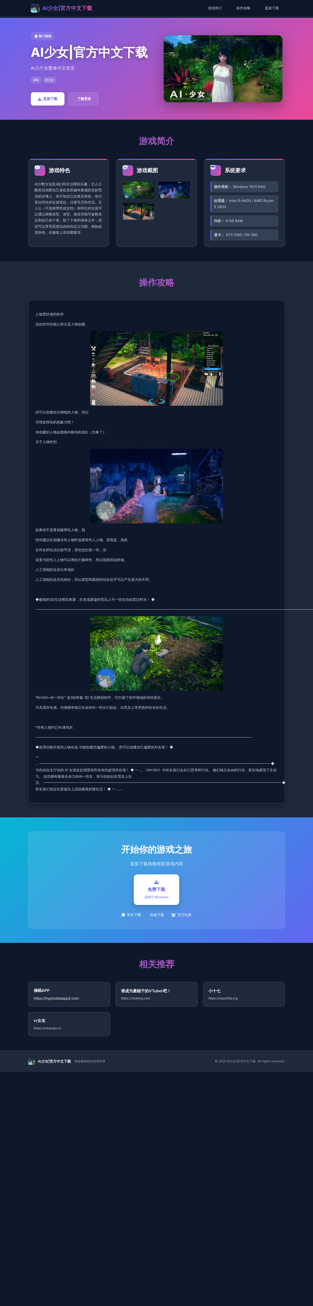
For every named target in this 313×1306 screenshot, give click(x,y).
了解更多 (84, 98)
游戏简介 (215, 8)
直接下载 (272, 8)
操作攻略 (243, 8)
